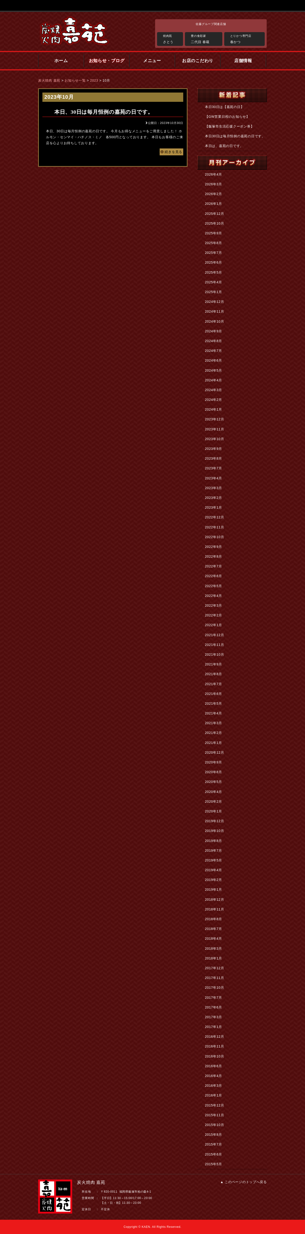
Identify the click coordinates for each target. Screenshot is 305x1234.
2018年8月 (213, 919)
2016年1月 (213, 1095)
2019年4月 (213, 870)
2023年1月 (213, 507)
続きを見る (171, 152)
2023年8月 (213, 458)
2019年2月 (213, 880)
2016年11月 (214, 1046)
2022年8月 (213, 556)
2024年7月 (213, 351)
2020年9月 (213, 762)
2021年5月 (213, 703)
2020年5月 (213, 782)
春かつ (246, 38)
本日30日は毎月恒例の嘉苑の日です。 (235, 136)
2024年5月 (213, 370)
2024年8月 (213, 341)
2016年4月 (213, 1076)
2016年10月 (214, 1056)
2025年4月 (213, 282)
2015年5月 (213, 1164)
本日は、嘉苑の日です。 (224, 146)
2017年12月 (214, 968)
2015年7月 (213, 1144)
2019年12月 (214, 821)
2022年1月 (213, 625)
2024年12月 (214, 302)
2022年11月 (214, 527)
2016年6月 (213, 1066)
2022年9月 (213, 547)
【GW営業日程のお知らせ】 (227, 116)
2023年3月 (213, 488)
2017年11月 (214, 978)
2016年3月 (213, 1085)
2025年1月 (213, 292)
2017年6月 (213, 1007)
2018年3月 (213, 948)
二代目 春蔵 (205, 38)
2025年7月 (213, 253)
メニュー (152, 60)
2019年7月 (213, 850)
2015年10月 (214, 1125)
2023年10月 (214, 439)
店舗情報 (243, 60)
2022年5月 (213, 586)
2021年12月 (214, 635)
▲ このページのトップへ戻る (243, 1182)
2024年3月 (213, 390)
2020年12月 (214, 752)
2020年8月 (213, 772)
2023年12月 (214, 419)
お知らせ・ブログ (107, 60)
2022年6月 (213, 576)
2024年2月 (213, 400)
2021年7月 (213, 684)
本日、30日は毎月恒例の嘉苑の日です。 (103, 112)
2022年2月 (213, 615)
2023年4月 (213, 478)
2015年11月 (214, 1115)
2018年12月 (214, 899)
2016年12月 (214, 1036)
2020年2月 (213, 801)
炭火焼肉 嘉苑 (49, 80)
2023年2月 (213, 498)
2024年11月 (214, 311)
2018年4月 (213, 938)
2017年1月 (213, 1027)
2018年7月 (213, 929)
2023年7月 (213, 468)
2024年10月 (214, 321)
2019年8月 (213, 841)
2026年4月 (213, 174)
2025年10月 (214, 223)
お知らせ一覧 (75, 80)
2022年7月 (213, 566)
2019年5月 (213, 860)
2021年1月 (213, 743)
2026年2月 (213, 194)
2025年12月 (214, 214)
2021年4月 (213, 713)
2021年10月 (214, 654)
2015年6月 (213, 1154)
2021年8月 (213, 674)
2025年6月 (213, 262)
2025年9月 (213, 233)
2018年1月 (213, 958)
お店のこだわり (197, 60)
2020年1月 (213, 811)
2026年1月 (213, 204)
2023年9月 (213, 449)
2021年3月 (213, 723)
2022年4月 (213, 596)
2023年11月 (214, 429)
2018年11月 (214, 909)
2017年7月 (213, 997)
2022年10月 (214, 537)
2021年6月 (213, 694)
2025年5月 (213, 272)
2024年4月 (213, 380)
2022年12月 (214, 517)
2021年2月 (213, 733)
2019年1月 (213, 889)
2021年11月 (214, 645)
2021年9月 (213, 664)
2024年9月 (213, 331)
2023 (94, 80)
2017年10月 (214, 987)
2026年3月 (213, 184)
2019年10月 (214, 831)
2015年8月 (213, 1134)
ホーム (61, 60)
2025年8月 (213, 243)
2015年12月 (214, 1105)
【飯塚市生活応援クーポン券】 (229, 126)
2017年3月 (213, 1017)
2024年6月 (213, 360)
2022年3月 (213, 605)
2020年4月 (213, 792)
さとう (172, 38)
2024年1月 (213, 409)
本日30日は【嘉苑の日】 (224, 107)
